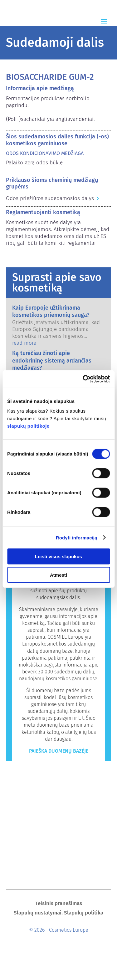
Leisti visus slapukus (58, 556)
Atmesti (58, 574)
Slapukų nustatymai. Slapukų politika (58, 913)
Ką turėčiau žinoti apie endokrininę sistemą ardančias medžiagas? (51, 360)
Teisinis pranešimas (58, 904)
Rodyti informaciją (76, 537)
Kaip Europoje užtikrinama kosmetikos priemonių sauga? (50, 311)
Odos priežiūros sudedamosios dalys (50, 198)
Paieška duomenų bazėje (58, 751)
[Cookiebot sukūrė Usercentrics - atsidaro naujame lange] (83, 379)
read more (24, 343)
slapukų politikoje (28, 426)
